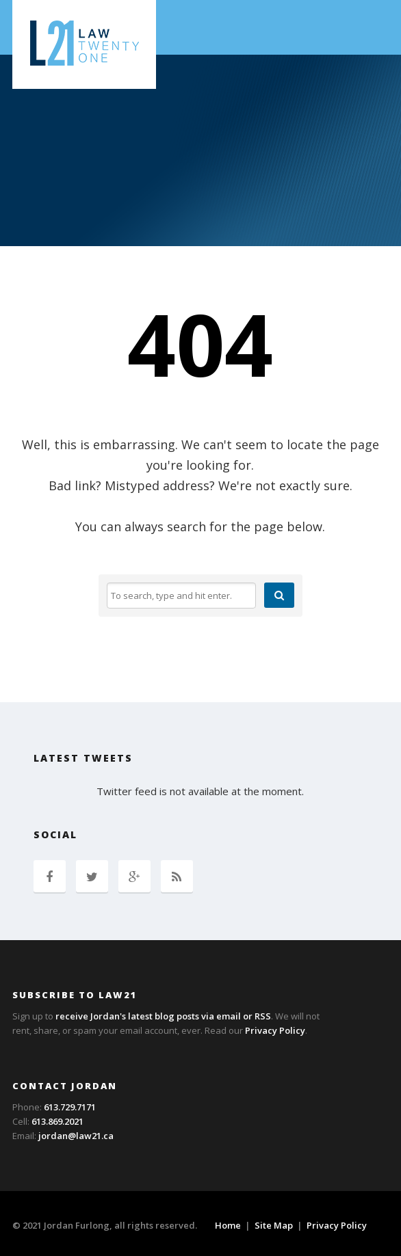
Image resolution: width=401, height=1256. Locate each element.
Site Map (274, 1225)
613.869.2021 (57, 1121)
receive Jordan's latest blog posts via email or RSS (163, 1016)
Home (228, 1225)
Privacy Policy (275, 1030)
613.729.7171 (70, 1107)
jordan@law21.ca (76, 1136)
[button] (279, 595)
